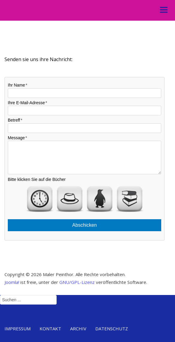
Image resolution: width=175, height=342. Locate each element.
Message (16, 137)
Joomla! (11, 284)
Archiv (78, 329)
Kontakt (50, 329)
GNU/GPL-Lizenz (77, 284)
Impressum (17, 329)
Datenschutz (111, 329)
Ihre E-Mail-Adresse (26, 102)
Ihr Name (16, 85)
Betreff (14, 120)
